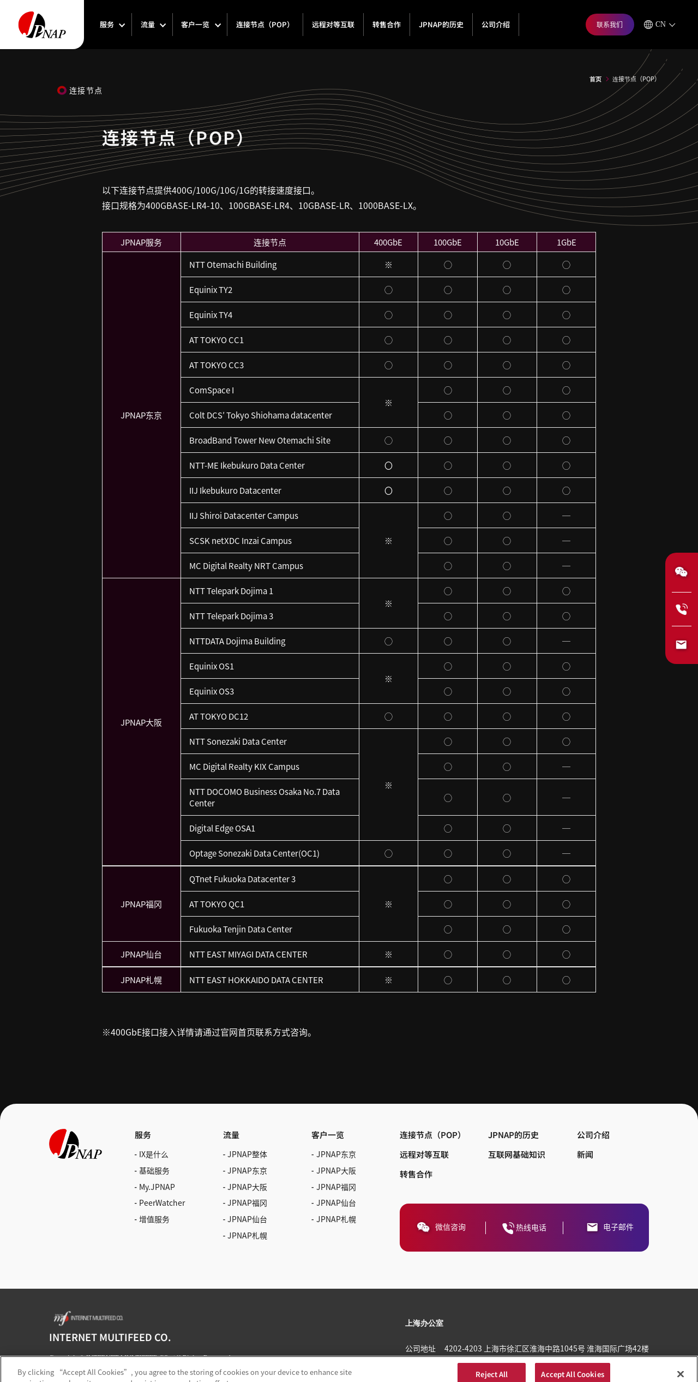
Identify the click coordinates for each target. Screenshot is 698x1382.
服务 (107, 24)
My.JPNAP (157, 1186)
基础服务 (154, 1170)
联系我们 (610, 24)
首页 (595, 79)
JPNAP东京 (247, 1170)
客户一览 (195, 24)
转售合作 (386, 24)
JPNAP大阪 (247, 1186)
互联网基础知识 (516, 1154)
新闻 (585, 1154)
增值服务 (154, 1218)
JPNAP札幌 (247, 1235)
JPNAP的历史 (441, 24)
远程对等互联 (333, 24)
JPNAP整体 (247, 1153)
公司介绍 (496, 24)
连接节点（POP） (265, 24)
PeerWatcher (162, 1202)
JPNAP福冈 (247, 1202)
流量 (148, 24)
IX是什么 (154, 1153)
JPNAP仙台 (247, 1218)
